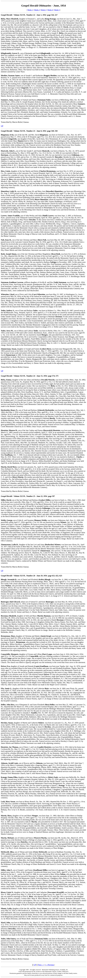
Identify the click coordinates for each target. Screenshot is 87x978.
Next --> (41, 965)
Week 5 (57, 10)
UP (2, 126)
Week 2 (37, 10)
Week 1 (30, 10)
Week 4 (50, 10)
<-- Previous (49, 965)
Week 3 (43, 10)
